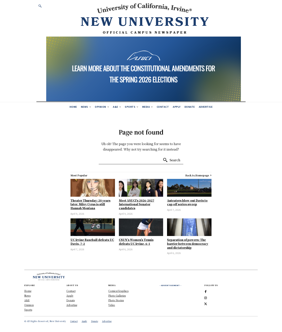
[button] (39, 5)
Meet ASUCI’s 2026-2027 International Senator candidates (136, 204)
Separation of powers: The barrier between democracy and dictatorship (187, 243)
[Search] (171, 160)
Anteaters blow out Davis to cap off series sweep (187, 202)
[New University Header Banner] (144, 18)
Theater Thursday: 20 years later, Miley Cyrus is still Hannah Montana (90, 204)
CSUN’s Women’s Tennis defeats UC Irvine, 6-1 (136, 242)
